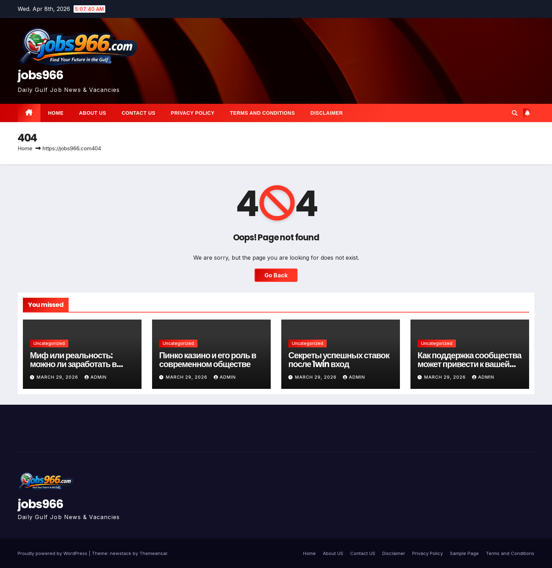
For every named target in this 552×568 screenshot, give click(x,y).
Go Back (276, 275)
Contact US (139, 113)
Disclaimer (326, 113)
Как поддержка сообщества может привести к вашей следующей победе (469, 364)
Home (56, 113)
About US (92, 113)
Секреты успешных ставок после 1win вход (338, 359)
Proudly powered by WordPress (53, 553)
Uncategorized (49, 343)
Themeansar (153, 553)
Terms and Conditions (262, 113)
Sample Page (464, 553)
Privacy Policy (192, 113)
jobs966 (40, 75)
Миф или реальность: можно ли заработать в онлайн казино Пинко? (73, 364)
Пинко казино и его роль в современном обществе (207, 359)
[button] (515, 112)
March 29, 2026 (58, 377)
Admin (95, 377)
